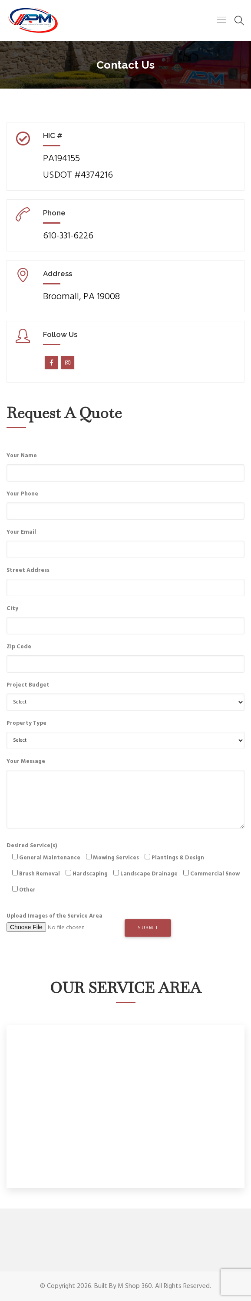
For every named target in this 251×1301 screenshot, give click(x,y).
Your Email (21, 532)
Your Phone (22, 494)
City (12, 608)
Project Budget (28, 685)
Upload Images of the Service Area (66, 925)
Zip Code (19, 646)
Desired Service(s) (125, 870)
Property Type (26, 723)
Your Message (26, 761)
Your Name (22, 455)
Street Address (28, 570)
